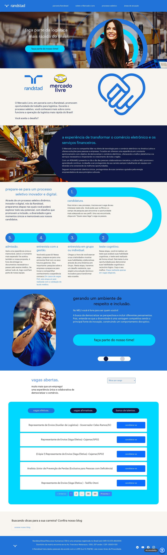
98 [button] (88, 494)
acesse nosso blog (22, 527)
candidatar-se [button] (131, 425)
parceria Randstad (60, 6)
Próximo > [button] (105, 494)
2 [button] (76, 494)
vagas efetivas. (41, 410)
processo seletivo (109, 6)
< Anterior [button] (61, 494)
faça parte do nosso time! (44, 49)
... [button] (82, 494)
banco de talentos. (126, 410)
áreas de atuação (131, 6)
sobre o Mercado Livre (85, 6)
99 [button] (95, 494)
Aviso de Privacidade (112, 549)
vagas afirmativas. (83, 410)
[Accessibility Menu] (162, 550)
